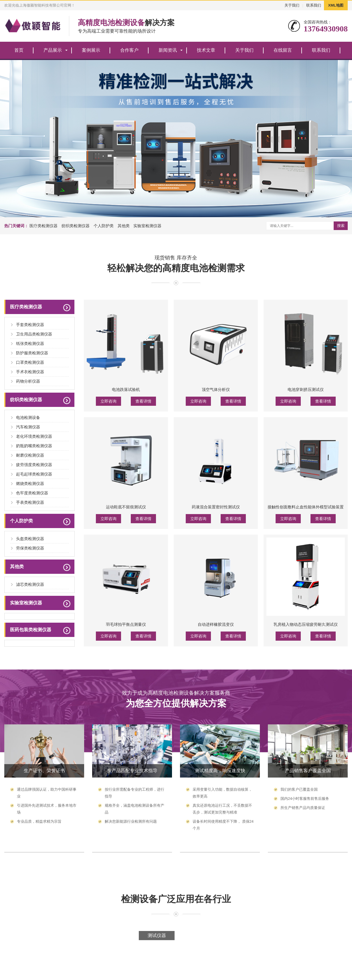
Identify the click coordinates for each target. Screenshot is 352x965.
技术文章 (206, 50)
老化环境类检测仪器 (34, 436)
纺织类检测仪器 (76, 225)
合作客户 (129, 50)
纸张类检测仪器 (30, 343)
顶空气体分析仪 (216, 389)
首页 (18, 50)
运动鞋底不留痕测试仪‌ (126, 507)
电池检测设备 (28, 417)
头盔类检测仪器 (30, 538)
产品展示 (52, 50)
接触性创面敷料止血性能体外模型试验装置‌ (306, 507)
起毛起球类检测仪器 (34, 474)
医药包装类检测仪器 (30, 629)
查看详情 (143, 401)
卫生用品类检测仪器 (34, 334)
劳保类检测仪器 (30, 548)
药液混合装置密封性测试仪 (216, 507)
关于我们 (291, 5)
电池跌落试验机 (126, 389)
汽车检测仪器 (28, 427)
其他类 (124, 225)
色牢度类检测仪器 (32, 493)
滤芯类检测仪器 (30, 584)
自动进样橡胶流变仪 (216, 624)
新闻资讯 (168, 50)
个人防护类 (104, 225)
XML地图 (335, 5)
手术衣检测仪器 (30, 371)
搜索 (341, 225)
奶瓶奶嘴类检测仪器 (34, 445)
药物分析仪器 (28, 381)
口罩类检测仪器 (30, 362)
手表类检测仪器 (30, 502)
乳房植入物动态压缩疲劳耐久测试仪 (306, 624)
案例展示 (91, 50)
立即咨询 (108, 401)
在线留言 (283, 50)
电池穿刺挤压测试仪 (306, 389)
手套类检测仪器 (30, 324)
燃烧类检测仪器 (30, 483)
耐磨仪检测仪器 (30, 455)
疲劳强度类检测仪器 (34, 464)
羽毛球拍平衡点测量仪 (126, 624)
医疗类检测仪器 (43, 225)
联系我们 (313, 5)
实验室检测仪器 (147, 225)
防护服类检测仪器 (32, 353)
